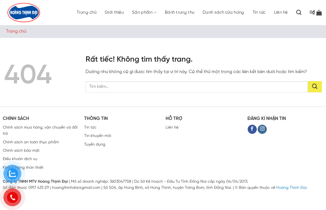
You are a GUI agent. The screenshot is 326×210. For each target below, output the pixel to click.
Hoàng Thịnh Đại (291, 188)
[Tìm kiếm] (298, 12)
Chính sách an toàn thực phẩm (31, 142)
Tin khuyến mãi (97, 136)
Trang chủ (86, 12)
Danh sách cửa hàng (223, 12)
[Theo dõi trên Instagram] (262, 129)
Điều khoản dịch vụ (20, 159)
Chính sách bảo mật (21, 151)
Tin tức (259, 12)
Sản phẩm (144, 12)
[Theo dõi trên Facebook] (252, 129)
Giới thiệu (114, 12)
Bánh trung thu (179, 12)
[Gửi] (315, 86)
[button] (316, 12)
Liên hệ (281, 12)
